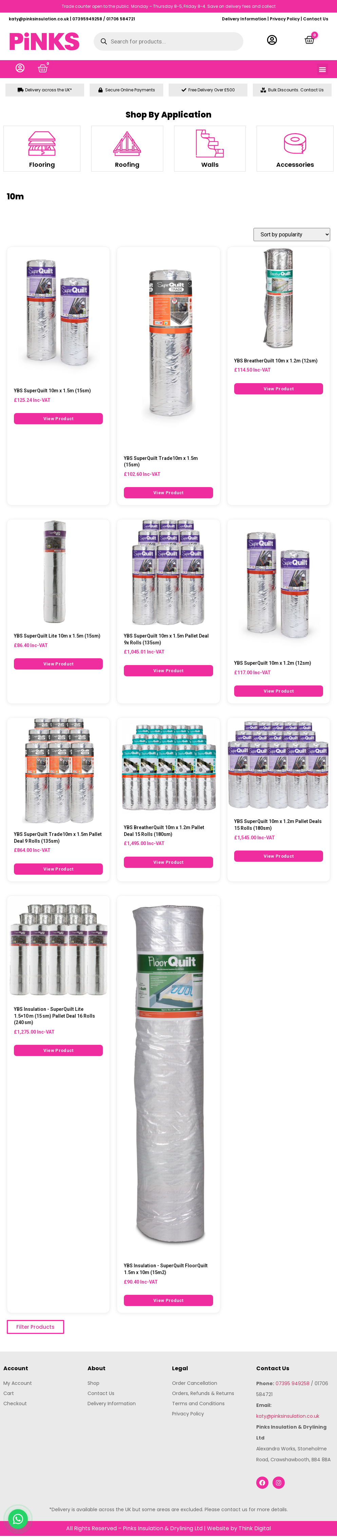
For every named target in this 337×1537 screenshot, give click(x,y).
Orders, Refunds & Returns (203, 1394)
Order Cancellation (194, 1384)
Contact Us (315, 19)
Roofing (127, 166)
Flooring (42, 166)
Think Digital (255, 1529)
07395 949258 (293, 1384)
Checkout (15, 1404)
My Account (17, 1384)
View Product (58, 420)
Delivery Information (244, 19)
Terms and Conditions (198, 1404)
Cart (8, 1394)
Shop (93, 1384)
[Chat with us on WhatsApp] (18, 1519)
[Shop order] (292, 236)
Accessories (295, 166)
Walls (210, 166)
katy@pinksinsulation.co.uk (287, 1417)
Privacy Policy (285, 19)
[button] (322, 69)
